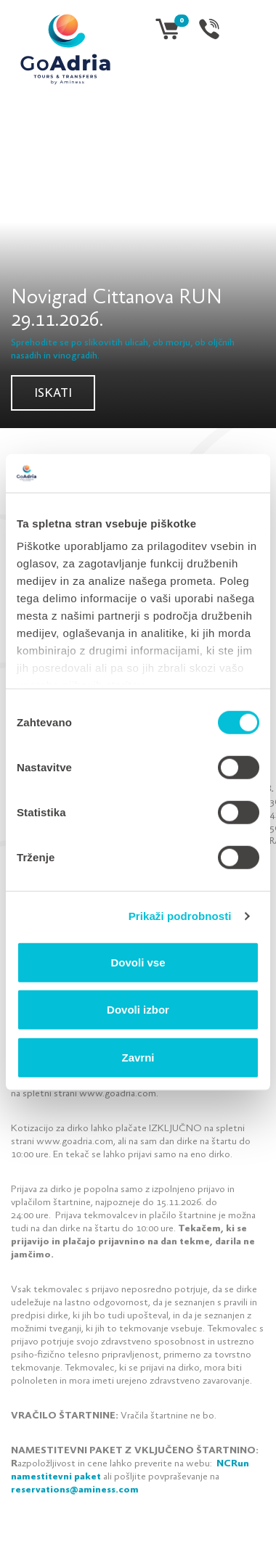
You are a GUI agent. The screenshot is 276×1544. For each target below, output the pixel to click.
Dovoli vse (137, 962)
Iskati (53, 394)
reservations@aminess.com (75, 1490)
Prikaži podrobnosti (180, 916)
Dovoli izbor (138, 1009)
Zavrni (137, 1057)
